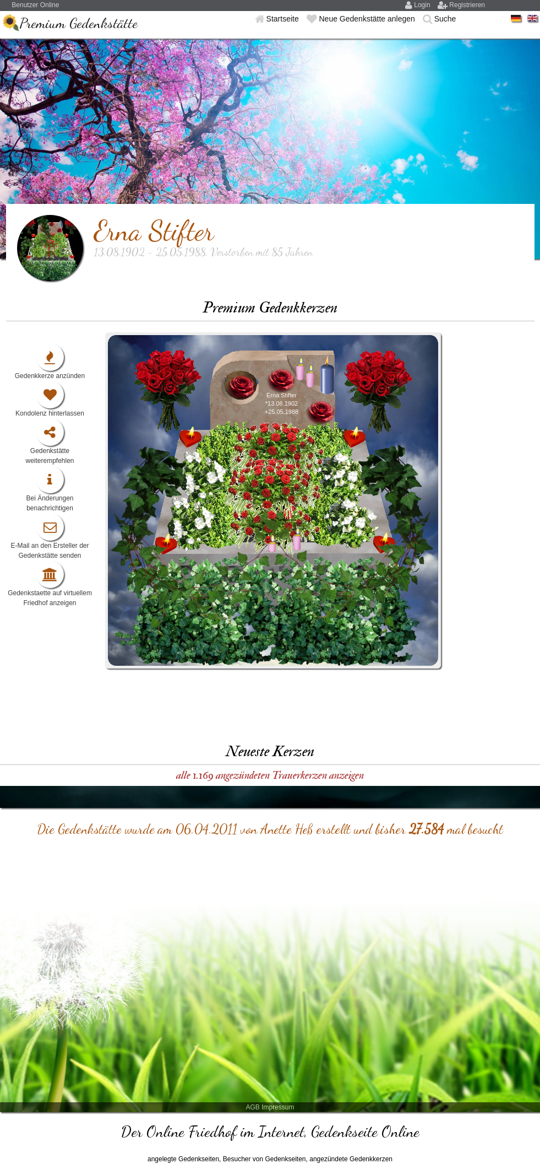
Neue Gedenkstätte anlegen (368, 18)
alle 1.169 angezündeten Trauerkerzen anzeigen (270, 775)
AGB (252, 1107)
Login (423, 5)
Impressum (277, 1107)
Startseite (283, 18)
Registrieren (467, 5)
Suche (445, 18)
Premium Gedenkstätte (78, 22)
